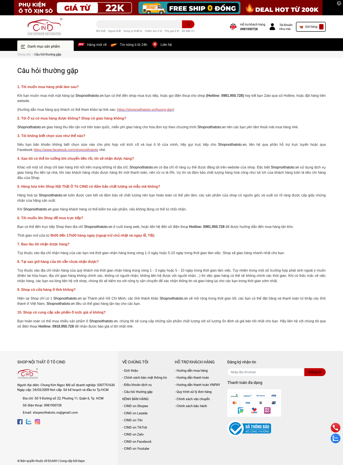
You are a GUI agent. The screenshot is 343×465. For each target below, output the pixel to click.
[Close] (339, 3)
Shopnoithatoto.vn (89, 95)
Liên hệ (166, 45)
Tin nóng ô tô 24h (133, 45)
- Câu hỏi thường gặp (137, 392)
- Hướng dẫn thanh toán (192, 378)
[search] (188, 24)
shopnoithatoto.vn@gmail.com (55, 413)
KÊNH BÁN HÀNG (135, 399)
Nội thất (101, 31)
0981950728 (249, 29)
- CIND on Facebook (137, 442)
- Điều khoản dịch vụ (137, 385)
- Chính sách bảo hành (191, 406)
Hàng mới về (97, 45)
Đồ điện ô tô (189, 31)
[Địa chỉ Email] (276, 372)
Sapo (81, 461)
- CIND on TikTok (134, 427)
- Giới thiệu (130, 371)
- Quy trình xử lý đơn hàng (193, 392)
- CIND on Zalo (133, 434)
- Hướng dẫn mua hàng (191, 371)
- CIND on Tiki (132, 420)
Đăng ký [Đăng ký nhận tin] (315, 372)
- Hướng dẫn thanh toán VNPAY (197, 385)
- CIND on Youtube (135, 449)
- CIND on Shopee (135, 406)
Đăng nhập (285, 29)
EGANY (53, 461)
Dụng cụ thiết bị (133, 31)
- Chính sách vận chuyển (192, 399)
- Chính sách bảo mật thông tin (144, 378)
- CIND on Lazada (134, 413)
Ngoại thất (114, 31)
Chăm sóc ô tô (153, 31)
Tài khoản (285, 25)
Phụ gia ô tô (172, 31)
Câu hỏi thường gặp (47, 70)
